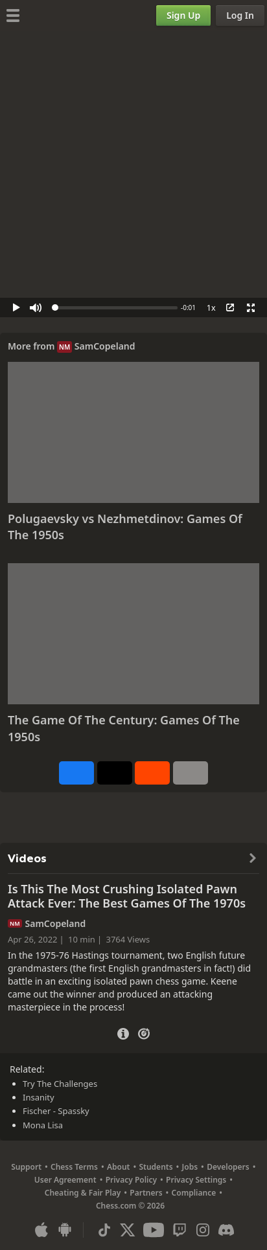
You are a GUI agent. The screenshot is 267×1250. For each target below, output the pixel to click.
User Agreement (65, 1179)
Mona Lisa (43, 1125)
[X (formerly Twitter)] (127, 1230)
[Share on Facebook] (76, 773)
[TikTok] (104, 1230)
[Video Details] (123, 1032)
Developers (228, 1166)
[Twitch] (179, 1230)
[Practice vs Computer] (144, 1032)
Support (26, 1166)
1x (211, 307)
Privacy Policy (131, 1179)
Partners (146, 1192)
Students (155, 1166)
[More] (190, 773)
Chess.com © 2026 (130, 1205)
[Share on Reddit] (152, 773)
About (118, 1166)
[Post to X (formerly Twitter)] (114, 773)
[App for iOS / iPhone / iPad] (41, 1230)
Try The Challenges (60, 1083)
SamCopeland (105, 346)
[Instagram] (203, 1230)
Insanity (38, 1097)
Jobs (190, 1166)
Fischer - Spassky (56, 1111)
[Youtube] (153, 1230)
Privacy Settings (196, 1179)
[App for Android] (65, 1230)
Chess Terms (74, 1166)
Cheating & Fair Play (83, 1192)
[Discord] (226, 1230)
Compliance (194, 1192)
